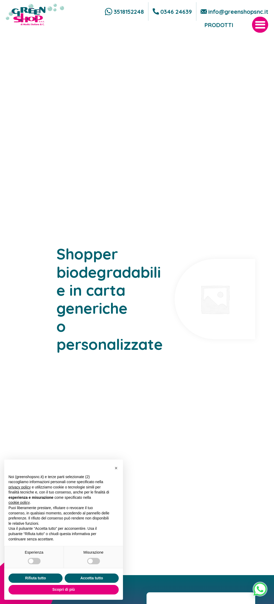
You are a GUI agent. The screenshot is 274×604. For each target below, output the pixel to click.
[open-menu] (260, 37)
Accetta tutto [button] (91, 578)
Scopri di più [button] (63, 589)
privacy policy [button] (19, 487)
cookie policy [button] (19, 502)
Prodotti (218, 37)
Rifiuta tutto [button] (35, 578)
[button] (116, 468)
